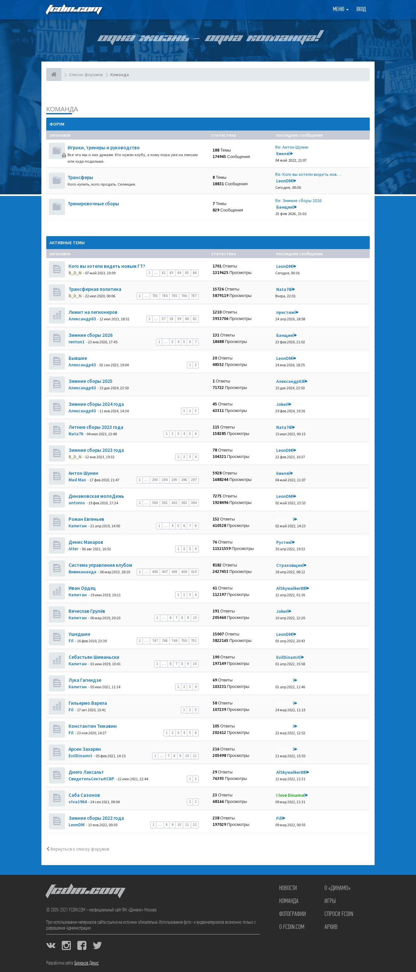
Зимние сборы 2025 (90, 381)
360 (155, 502)
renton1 (76, 342)
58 (171, 318)
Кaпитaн (78, 526)
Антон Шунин (83, 473)
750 (184, 640)
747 (155, 640)
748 (165, 640)
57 (164, 318)
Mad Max (77, 480)
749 (174, 640)
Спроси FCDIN (338, 914)
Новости (288, 888)
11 (195, 755)
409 (184, 571)
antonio (77, 503)
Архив (330, 927)
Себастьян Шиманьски (93, 657)
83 (171, 272)
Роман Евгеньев (86, 519)
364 (194, 502)
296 (184, 479)
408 (174, 571)
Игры (330, 901)
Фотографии (292, 914)
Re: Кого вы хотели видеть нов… (308, 174)
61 (195, 318)
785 (174, 295)
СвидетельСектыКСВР (91, 779)
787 (194, 295)
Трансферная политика (94, 289)
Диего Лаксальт (86, 772)
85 (187, 272)
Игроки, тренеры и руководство (104, 147)
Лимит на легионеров (92, 312)
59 (179, 318)
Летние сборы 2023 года (95, 427)
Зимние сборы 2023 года (96, 450)
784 (165, 295)
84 (179, 272)
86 (195, 272)
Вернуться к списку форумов (77, 849)
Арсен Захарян (84, 749)
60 (187, 318)
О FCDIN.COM (291, 927)
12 (195, 824)
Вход (361, 9)
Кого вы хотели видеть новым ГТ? (106, 266)
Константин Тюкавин (92, 726)
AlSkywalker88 (290, 588)
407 (165, 571)
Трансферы (80, 177)
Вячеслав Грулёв (86, 611)
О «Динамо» (337, 888)
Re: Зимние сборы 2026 (298, 200)
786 (184, 295)
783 (155, 295)
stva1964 (78, 802)
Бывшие (77, 358)
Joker (281, 404)
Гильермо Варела (87, 703)
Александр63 (82, 319)
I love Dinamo (290, 795)
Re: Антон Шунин (291, 147)
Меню (341, 9)
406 (155, 571)
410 (194, 571)
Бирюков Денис (86, 963)
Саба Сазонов (84, 795)
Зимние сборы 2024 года (96, 404)
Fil (71, 641)
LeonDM (284, 181)
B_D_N (75, 273)
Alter (73, 549)
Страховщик (289, 565)
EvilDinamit (288, 657)
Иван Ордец (82, 588)
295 (174, 479)
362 (174, 502)
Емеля (282, 153)
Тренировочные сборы (93, 203)
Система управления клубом (100, 565)
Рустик (283, 542)
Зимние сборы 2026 (90, 335)
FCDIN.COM (73, 9)
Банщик (284, 207)
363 (184, 502)
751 (194, 640)
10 (195, 617)
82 (164, 272)
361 (165, 502)
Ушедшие (79, 634)
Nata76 (283, 289)
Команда (62, 109)
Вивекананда (82, 572)
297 (194, 479)
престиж (285, 312)
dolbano (284, 519)
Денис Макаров (85, 542)
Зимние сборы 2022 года (96, 818)
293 (155, 479)
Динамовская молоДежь (96, 496)
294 (165, 479)
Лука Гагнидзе (84, 680)
